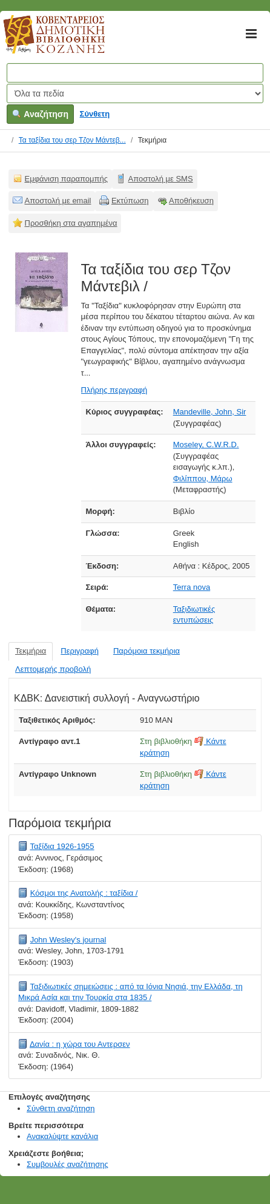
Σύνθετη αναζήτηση (61, 1108)
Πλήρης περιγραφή (114, 389)
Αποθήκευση (191, 200)
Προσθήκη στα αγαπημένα (71, 223)
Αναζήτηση (40, 114)
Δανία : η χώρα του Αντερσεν (80, 1044)
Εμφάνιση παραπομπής (66, 178)
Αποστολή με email (58, 200)
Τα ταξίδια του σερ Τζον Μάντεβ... (72, 140)
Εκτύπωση (130, 200)
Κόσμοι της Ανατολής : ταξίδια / (84, 893)
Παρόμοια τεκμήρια (146, 650)
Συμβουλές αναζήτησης (67, 1164)
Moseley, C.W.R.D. (206, 444)
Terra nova (191, 587)
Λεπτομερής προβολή (53, 669)
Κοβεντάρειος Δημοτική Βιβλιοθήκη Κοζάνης (43, 41)
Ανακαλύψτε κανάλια (62, 1136)
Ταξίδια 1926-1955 (62, 846)
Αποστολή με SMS (160, 178)
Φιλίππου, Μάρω (202, 478)
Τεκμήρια (30, 650)
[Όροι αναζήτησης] (135, 73)
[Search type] (135, 93)
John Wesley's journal (68, 939)
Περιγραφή (80, 650)
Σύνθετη (95, 113)
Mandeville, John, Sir (209, 411)
